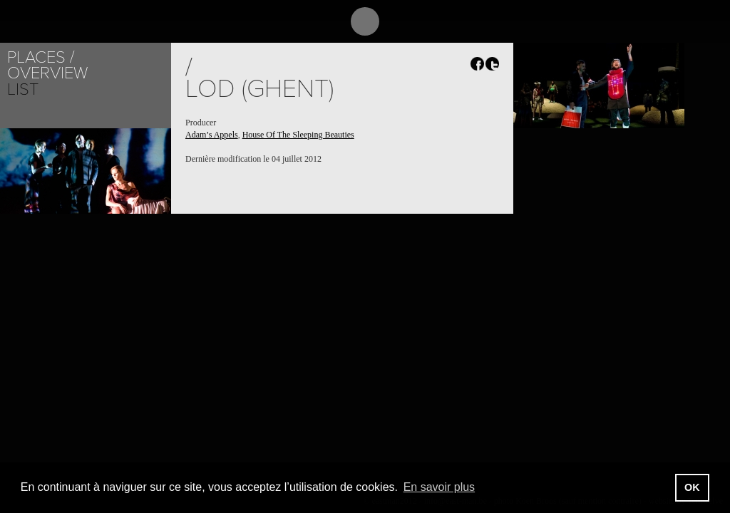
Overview (47, 73)
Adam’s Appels (211, 135)
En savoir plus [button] (439, 487)
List (22, 89)
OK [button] (692, 487)
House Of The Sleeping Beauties (298, 135)
